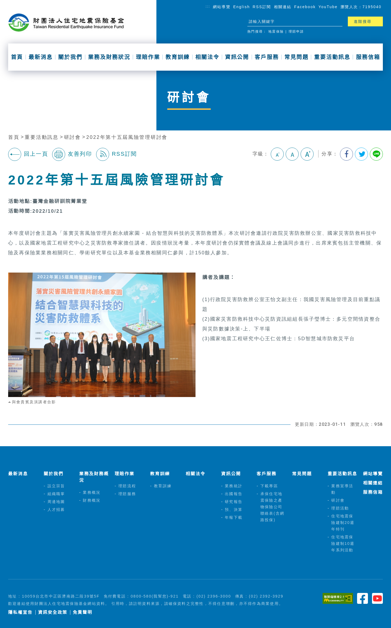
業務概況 (91, 492)
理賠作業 (148, 57)
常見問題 (296, 57)
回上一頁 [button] (28, 154)
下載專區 (269, 486)
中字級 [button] (292, 154)
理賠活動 (340, 508)
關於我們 (70, 57)
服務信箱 (368, 57)
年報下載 (233, 517)
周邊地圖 (56, 501)
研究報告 (233, 501)
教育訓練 (178, 57)
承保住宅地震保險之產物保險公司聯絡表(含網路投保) (272, 507)
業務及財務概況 (94, 477)
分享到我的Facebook (346, 154)
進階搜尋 (362, 21)
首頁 (17, 57)
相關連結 (283, 7)
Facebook (305, 7)
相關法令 (207, 57)
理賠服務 (127, 494)
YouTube (328, 7)
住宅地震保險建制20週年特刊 (342, 522)
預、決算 (233, 509)
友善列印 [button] (72, 154)
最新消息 (41, 57)
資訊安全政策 (52, 612)
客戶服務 (267, 57)
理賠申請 (296, 31)
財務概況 (91, 500)
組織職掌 (56, 494)
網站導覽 (222, 7)
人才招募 (56, 509)
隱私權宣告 (20, 612)
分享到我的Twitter (361, 154)
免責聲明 (82, 612)
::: (208, 6)
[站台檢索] (290, 21)
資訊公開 (237, 57)
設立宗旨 (56, 486)
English (241, 7)
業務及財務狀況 (109, 57)
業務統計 (233, 486)
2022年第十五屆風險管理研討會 (127, 137)
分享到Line (376, 154)
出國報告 (233, 494)
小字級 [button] (277, 154)
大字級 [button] (307, 154)
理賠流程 (127, 486)
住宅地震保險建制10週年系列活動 (342, 543)
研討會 (72, 137)
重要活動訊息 (332, 57)
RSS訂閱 (262, 7)
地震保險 (276, 31)
